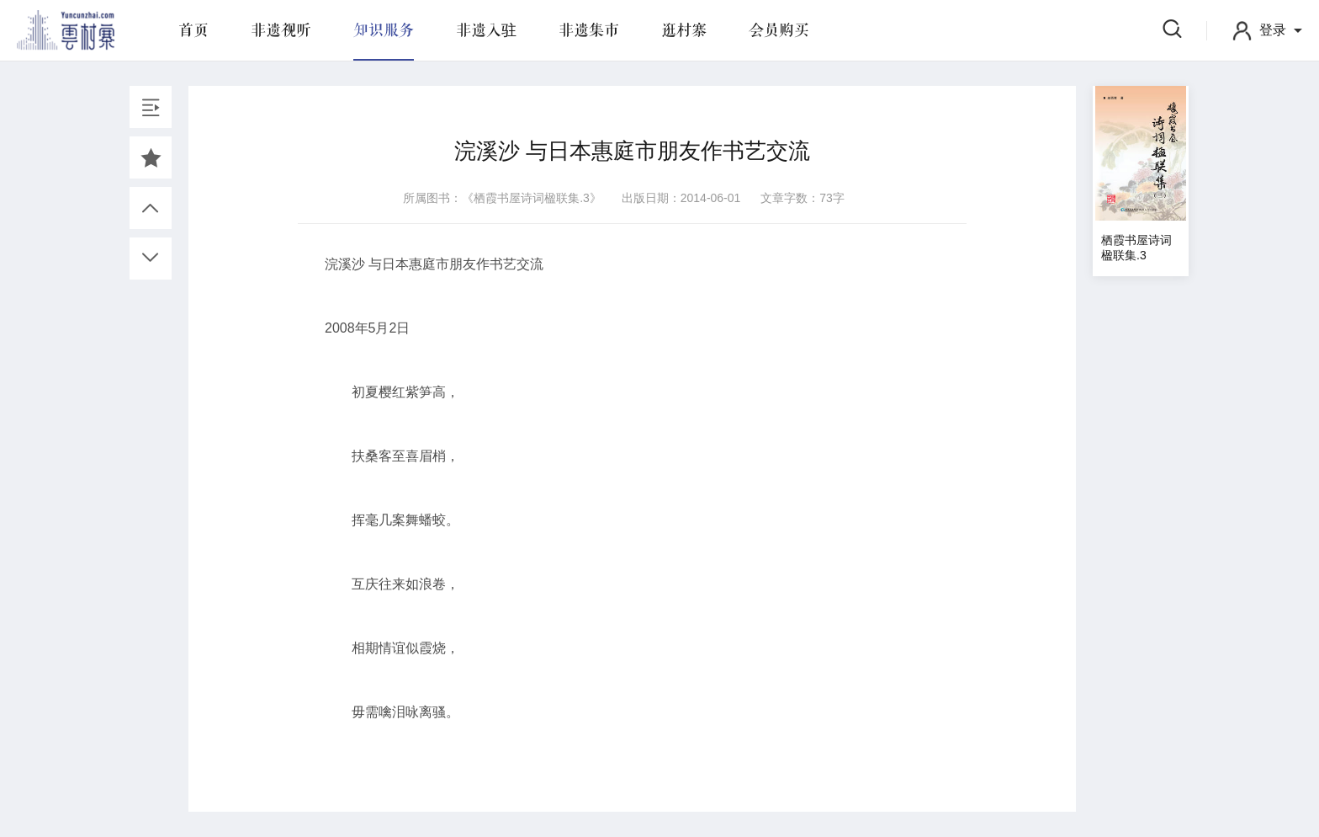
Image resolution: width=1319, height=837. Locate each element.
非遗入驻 (486, 30)
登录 (1272, 30)
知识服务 (383, 30)
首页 (193, 30)
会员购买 (779, 30)
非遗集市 (589, 30)
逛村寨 (684, 30)
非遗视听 (281, 30)
